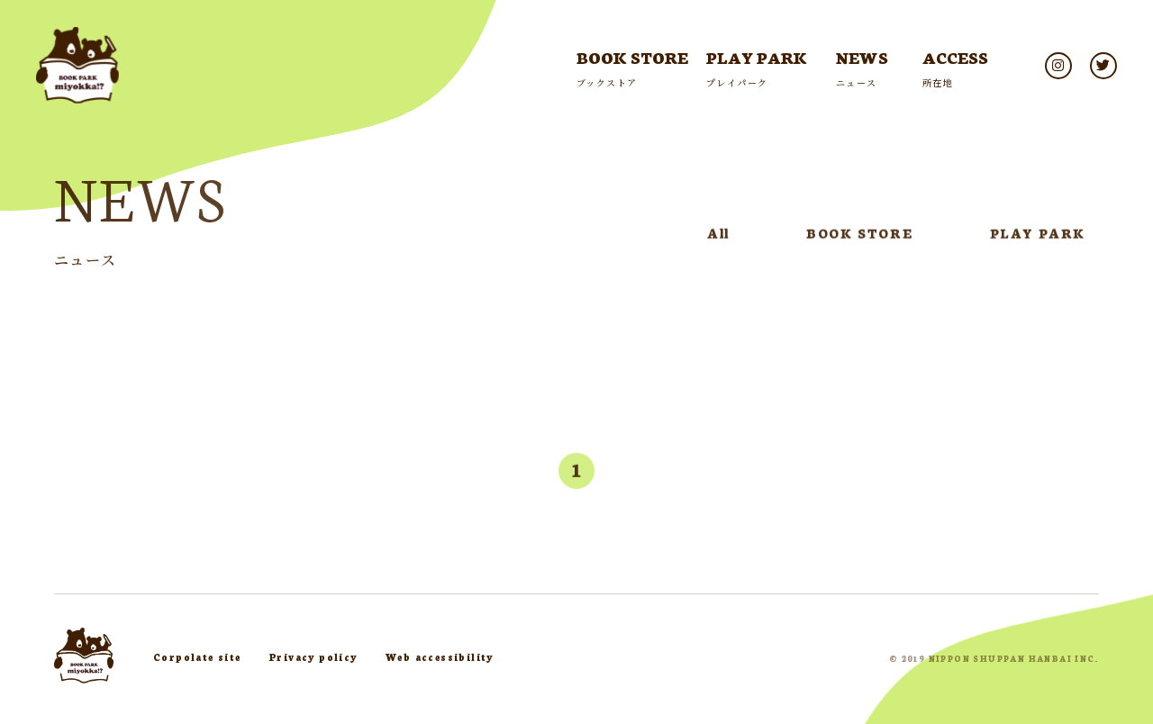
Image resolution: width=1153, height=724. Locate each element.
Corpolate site (197, 657)
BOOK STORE (859, 236)
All (718, 236)
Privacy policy (313, 657)
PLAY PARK (1037, 236)
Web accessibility (440, 657)
